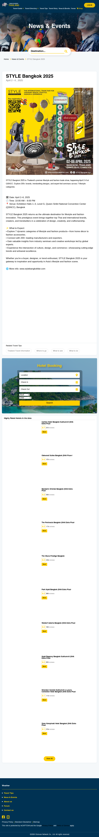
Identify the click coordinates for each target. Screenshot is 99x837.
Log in (89, 5)
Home (6, 59)
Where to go (41, 351)
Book (44, 432)
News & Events (64, 8)
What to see (58, 351)
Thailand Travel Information (19, 351)
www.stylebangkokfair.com (32, 269)
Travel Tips (44, 8)
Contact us (9, 810)
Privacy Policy (7, 822)
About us (8, 802)
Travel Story (53, 8)
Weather (6, 786)
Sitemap (36, 822)
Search (49, 403)
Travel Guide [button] (18, 8)
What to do (73, 351)
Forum (73, 8)
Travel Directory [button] (32, 8)
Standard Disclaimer (23, 822)
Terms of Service (63, 826)
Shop (80, 8)
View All (49, 759)
